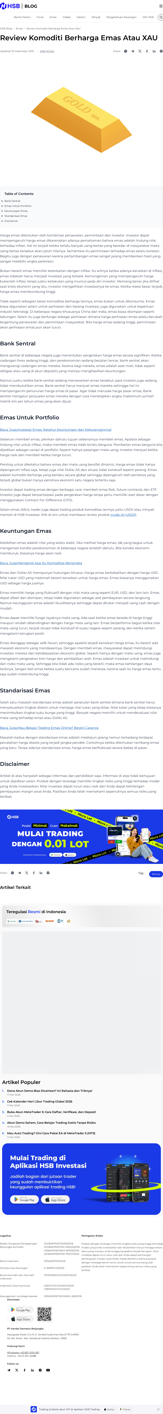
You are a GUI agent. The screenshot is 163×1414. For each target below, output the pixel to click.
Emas (53, 17)
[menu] (161, 6)
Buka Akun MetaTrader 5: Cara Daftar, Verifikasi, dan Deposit (51, 1112)
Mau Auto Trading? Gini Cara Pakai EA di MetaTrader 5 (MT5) (51, 1133)
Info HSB (148, 17)
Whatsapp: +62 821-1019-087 (23, 1352)
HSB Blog (6, 28)
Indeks (67, 17)
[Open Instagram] (161, 51)
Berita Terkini (22, 17)
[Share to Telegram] (133, 51)
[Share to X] (140, 51)
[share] (17, 1370)
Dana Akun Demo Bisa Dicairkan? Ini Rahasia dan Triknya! (49, 1091)
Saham (81, 17)
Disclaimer (11, 221)
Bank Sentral (12, 201)
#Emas (156, 874)
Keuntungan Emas (16, 211)
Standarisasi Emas (15, 216)
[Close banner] (158, 1409)
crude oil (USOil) (123, 515)
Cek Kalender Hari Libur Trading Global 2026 (39, 1101)
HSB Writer (47, 51)
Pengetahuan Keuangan (121, 17)
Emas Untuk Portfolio (17, 206)
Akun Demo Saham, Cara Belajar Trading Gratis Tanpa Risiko (51, 1122)
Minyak (95, 17)
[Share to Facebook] (147, 51)
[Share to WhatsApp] (125, 51)
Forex (40, 17)
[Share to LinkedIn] (154, 51)
